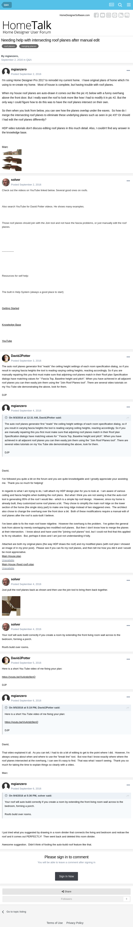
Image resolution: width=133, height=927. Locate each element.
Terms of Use (55, 922)
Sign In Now (66, 876)
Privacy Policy (74, 922)
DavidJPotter (20, 355)
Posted (26, 74)
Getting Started (10, 308)
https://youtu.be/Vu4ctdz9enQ (18, 676)
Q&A (29, 59)
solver (15, 179)
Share (66, 892)
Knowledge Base (11, 324)
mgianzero (11, 56)
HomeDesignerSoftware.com (75, 15)
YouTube (7, 340)
